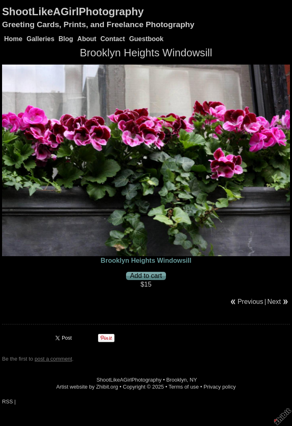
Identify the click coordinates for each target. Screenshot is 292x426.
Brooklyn (176, 380)
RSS (7, 401)
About (86, 38)
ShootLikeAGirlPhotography (73, 11)
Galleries (40, 38)
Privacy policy (219, 387)
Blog (65, 38)
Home (13, 38)
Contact (112, 38)
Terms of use (183, 387)
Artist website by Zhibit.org (87, 387)
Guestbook (146, 38)
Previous (250, 301)
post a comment (53, 359)
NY (193, 380)
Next (274, 301)
